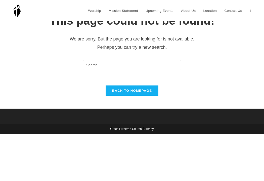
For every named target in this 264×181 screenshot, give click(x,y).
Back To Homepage (132, 91)
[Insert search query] (132, 65)
